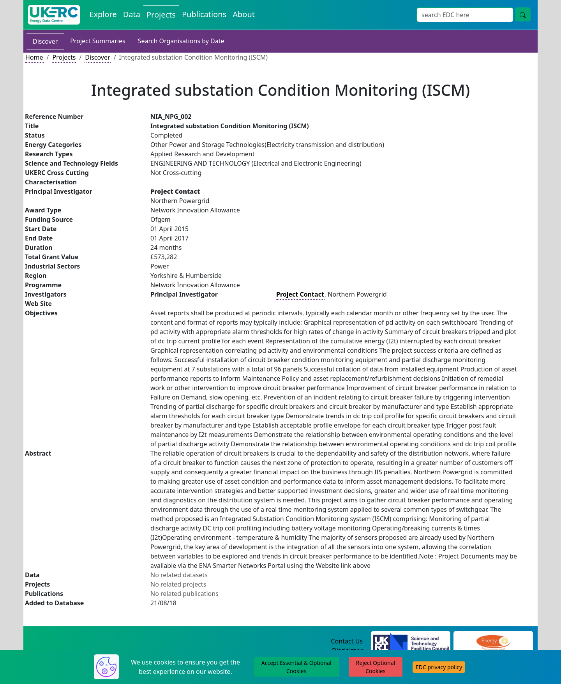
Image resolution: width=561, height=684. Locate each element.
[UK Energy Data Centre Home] (54, 15)
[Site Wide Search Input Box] (464, 14)
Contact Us (347, 641)
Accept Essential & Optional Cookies (296, 667)
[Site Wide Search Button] (523, 14)
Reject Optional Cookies (375, 667)
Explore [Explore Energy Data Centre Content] (102, 14)
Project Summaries (97, 41)
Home (34, 57)
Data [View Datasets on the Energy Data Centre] (131, 14)
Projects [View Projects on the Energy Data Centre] (161, 14)
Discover (45, 41)
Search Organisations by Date (181, 41)
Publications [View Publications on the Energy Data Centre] (204, 14)
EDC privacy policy (439, 667)
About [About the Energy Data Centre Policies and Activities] (244, 14)
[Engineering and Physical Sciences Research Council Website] (493, 641)
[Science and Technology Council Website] (411, 641)
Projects (64, 57)
